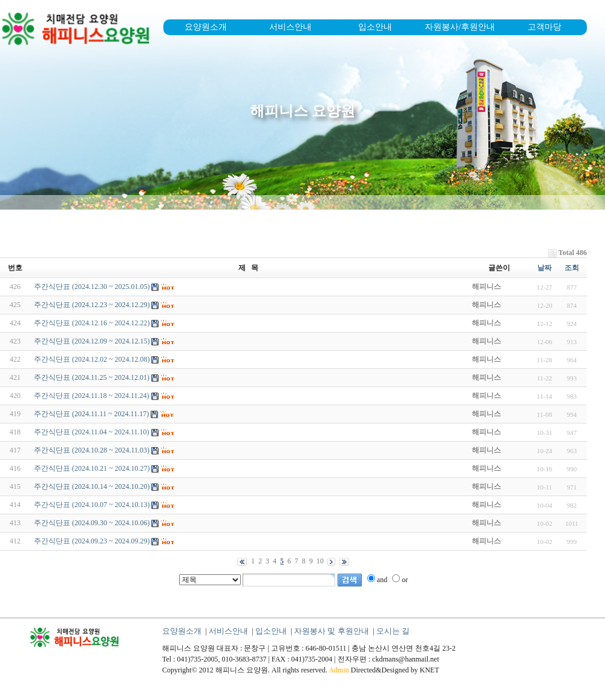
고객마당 (544, 27)
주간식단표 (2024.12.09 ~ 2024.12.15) (91, 341)
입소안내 (375, 27)
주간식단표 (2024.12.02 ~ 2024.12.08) (91, 359)
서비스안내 (290, 27)
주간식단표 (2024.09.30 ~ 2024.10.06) (91, 523)
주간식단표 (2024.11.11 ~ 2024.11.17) (91, 414)
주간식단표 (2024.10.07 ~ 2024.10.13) (91, 504)
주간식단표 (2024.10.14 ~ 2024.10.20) (91, 486)
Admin (338, 670)
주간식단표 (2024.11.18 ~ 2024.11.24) (91, 395)
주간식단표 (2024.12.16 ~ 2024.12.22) (91, 323)
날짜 (544, 268)
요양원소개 (206, 27)
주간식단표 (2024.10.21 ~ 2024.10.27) (91, 468)
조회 (571, 268)
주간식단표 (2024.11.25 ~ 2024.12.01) (91, 377)
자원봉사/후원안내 (460, 27)
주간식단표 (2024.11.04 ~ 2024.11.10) (91, 432)
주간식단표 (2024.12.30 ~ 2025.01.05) (91, 286)
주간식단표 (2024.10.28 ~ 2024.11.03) (91, 450)
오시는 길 (393, 630)
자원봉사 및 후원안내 (331, 630)
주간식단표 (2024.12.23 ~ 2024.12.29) (91, 304)
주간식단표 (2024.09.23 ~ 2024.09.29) (91, 541)
